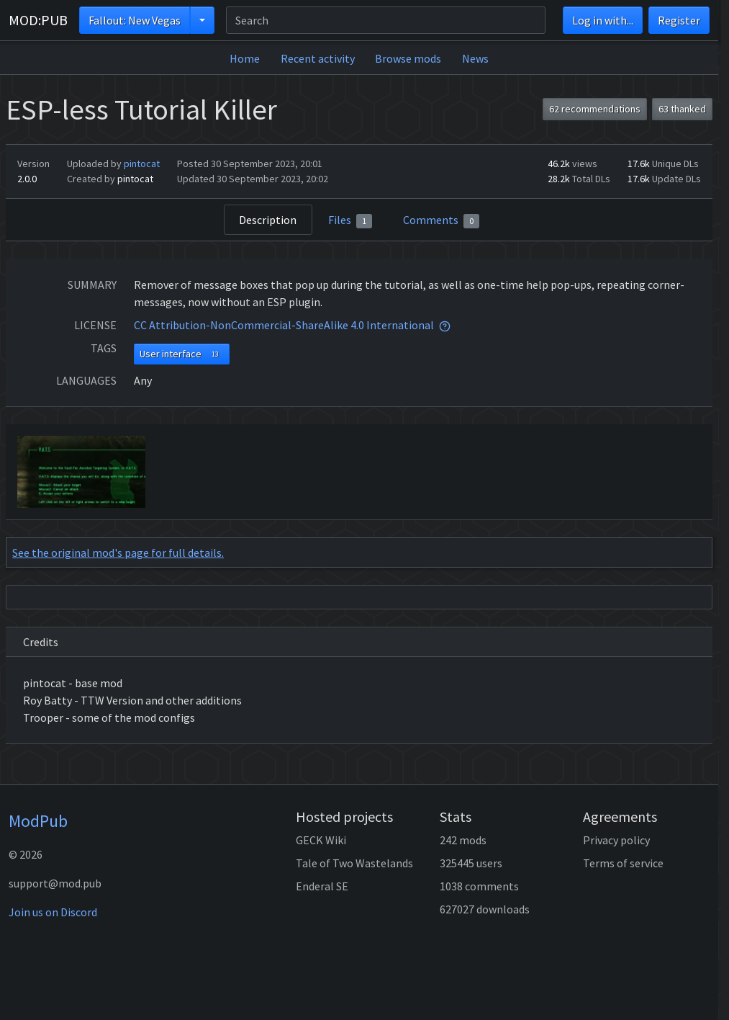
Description (267, 219)
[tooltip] (444, 325)
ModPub (38, 821)
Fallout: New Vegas (135, 20)
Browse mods (408, 58)
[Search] (385, 20)
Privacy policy (616, 840)
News (475, 58)
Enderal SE (322, 886)
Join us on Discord (53, 912)
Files (350, 220)
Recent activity (318, 58)
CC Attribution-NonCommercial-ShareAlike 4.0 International (284, 325)
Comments (441, 220)
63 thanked (682, 108)
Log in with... (602, 20)
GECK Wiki (321, 840)
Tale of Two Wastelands (354, 863)
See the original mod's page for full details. (118, 552)
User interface (182, 354)
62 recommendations (594, 108)
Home (245, 58)
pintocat (142, 163)
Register (679, 20)
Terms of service (623, 863)
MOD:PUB (38, 20)
